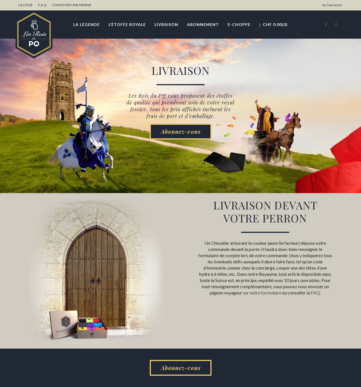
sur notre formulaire (262, 292)
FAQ (315, 292)
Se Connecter (332, 5)
